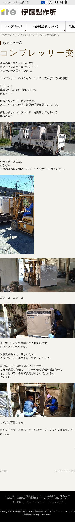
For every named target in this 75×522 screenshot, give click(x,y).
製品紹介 (51, 496)
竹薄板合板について (46, 26)
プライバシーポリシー (36, 502)
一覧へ (5, 471)
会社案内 (21, 498)
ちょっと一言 (29, 35)
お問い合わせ (60, 498)
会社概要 (17, 502)
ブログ (17, 35)
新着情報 (34, 498)
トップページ (13, 26)
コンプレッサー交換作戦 (16, 2)
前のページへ (63, 471)
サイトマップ (57, 502)
